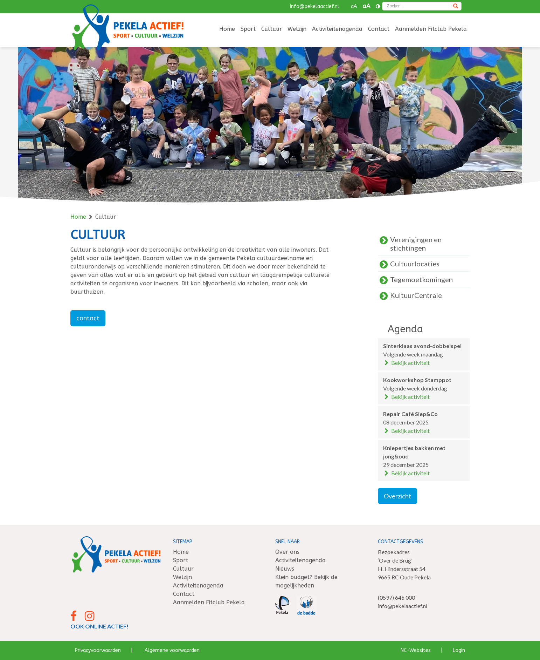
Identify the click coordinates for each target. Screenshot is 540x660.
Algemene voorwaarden (172, 650)
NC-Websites (416, 650)
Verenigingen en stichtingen (416, 243)
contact (87, 318)
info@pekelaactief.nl (314, 6)
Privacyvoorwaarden (98, 650)
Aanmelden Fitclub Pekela (431, 29)
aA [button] (354, 6)
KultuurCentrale (416, 295)
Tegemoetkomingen (421, 279)
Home (227, 29)
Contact (378, 29)
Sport (248, 29)
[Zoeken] (455, 6)
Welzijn (297, 29)
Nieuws (284, 568)
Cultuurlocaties (414, 263)
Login (459, 650)
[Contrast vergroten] (378, 6)
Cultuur (271, 29)
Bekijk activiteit (406, 362)
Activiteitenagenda (337, 29)
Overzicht (397, 496)
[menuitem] (227, 29)
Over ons (287, 552)
